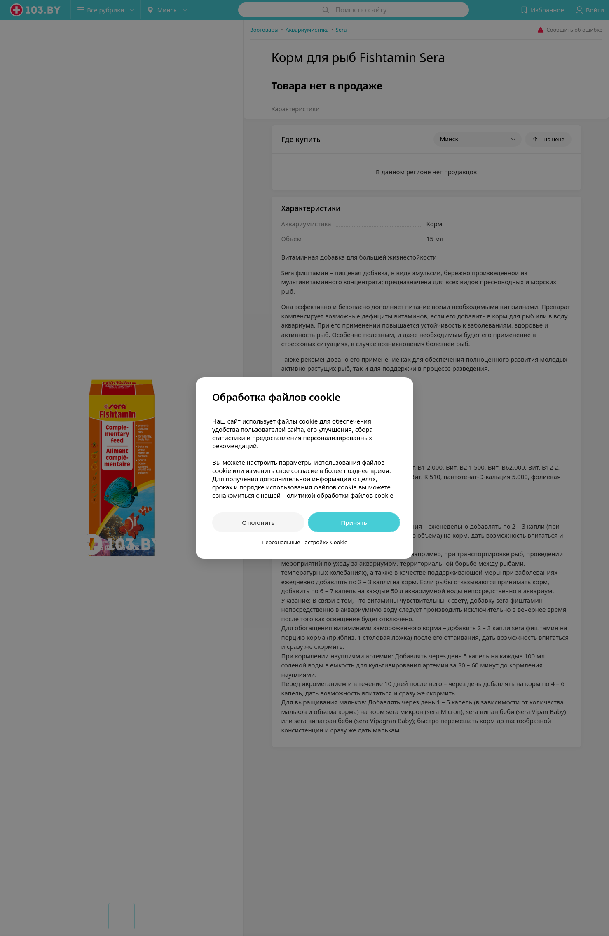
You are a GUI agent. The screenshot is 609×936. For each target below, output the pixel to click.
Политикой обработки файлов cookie (338, 495)
